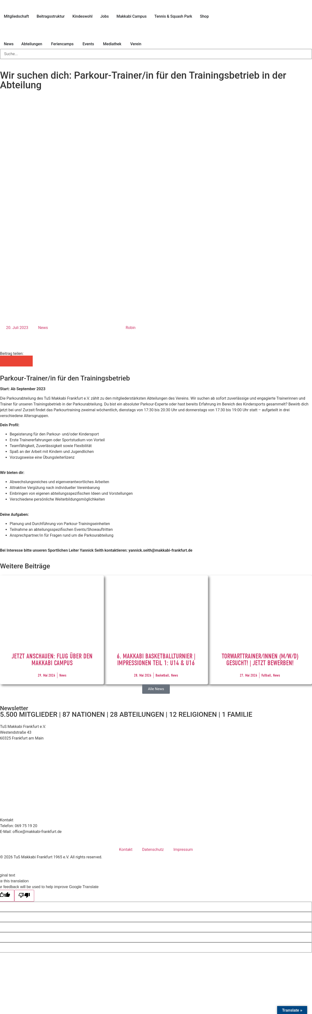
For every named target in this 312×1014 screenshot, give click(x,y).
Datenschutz (153, 849)
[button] (5, 361)
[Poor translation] (24, 896)
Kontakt (126, 849)
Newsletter (14, 708)
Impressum (183, 849)
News (43, 327)
